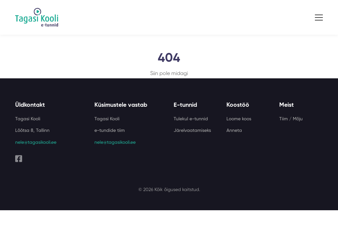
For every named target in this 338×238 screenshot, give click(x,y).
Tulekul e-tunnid (191, 119)
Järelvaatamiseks (192, 130)
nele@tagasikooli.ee (35, 142)
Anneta (234, 130)
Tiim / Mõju (291, 119)
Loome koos (238, 119)
